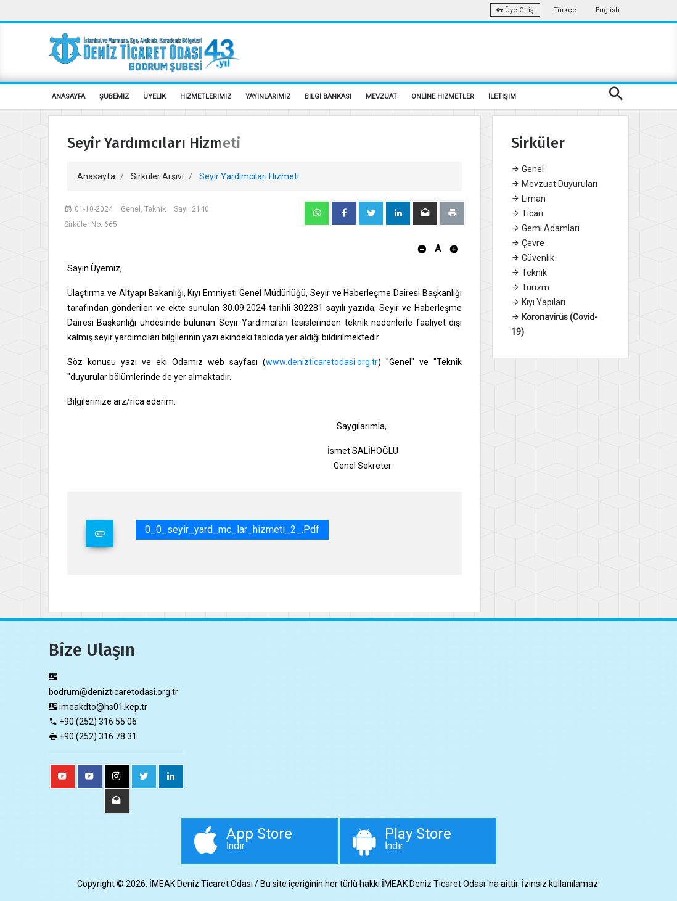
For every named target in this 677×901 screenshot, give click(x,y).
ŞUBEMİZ (114, 97)
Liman (528, 199)
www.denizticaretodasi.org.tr (322, 362)
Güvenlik (532, 258)
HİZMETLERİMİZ (205, 97)
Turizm (530, 287)
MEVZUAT (381, 97)
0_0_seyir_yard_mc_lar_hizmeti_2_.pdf (232, 529)
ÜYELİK (154, 97)
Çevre (527, 243)
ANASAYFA (68, 97)
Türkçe (565, 10)
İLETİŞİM (502, 97)
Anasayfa (96, 176)
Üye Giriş (515, 10)
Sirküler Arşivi (157, 176)
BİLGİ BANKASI (328, 97)
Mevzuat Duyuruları (554, 184)
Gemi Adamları (545, 228)
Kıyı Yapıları (538, 302)
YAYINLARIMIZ (267, 97)
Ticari (527, 213)
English (608, 10)
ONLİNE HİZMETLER (442, 97)
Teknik (529, 273)
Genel (527, 169)
